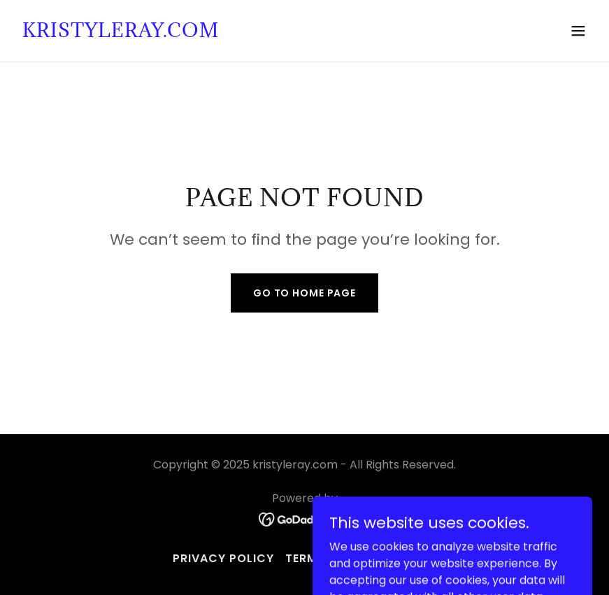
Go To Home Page (304, 293)
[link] (120, 33)
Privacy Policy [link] (223, 558)
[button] (578, 31)
